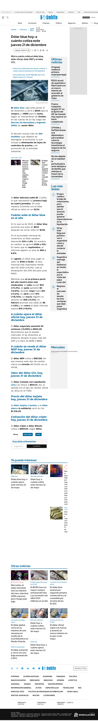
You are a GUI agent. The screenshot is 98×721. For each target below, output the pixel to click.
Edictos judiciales (19, 695)
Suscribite (36, 446)
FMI (79, 12)
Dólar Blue (32, 29)
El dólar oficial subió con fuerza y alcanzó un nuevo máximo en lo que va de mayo (58, 632)
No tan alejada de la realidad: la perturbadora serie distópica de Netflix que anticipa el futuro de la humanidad (58, 166)
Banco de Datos (18, 680)
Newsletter (93, 23)
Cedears (75, 351)
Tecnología (68, 688)
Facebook (17, 668)
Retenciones (60, 12)
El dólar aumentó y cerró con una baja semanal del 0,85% (19, 654)
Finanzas (46, 23)
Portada (15, 676)
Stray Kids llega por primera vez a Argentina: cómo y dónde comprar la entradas (62, 241)
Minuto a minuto (18, 582)
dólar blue (19, 107)
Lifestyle (72, 680)
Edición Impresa (55, 684)
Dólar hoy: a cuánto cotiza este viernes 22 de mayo (38, 483)
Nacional (15, 684)
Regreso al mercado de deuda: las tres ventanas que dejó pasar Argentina (62, 297)
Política (59, 23)
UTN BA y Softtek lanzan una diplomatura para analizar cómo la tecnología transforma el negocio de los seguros (58, 139)
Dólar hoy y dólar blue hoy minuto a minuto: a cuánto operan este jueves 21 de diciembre (30, 69)
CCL (14, 385)
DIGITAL (22, 703)
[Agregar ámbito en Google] (22, 50)
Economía (32, 23)
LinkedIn (28, 668)
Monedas (54, 351)
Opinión (85, 23)
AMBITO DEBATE (65, 703)
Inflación (71, 12)
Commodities (67, 351)
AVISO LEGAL (72, 691)
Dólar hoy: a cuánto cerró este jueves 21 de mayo (67, 522)
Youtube (34, 668)
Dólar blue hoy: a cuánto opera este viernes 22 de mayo (19, 483)
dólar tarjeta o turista (25, 405)
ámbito (13, 29)
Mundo (27, 684)
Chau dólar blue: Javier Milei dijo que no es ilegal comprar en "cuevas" (29, 76)
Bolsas (60, 351)
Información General (21, 688)
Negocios (72, 23)
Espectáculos (52, 688)
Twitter (12, 668)
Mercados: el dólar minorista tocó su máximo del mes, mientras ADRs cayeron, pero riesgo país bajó (26, 174)
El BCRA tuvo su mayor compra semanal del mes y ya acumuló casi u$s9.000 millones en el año (39, 594)
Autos (38, 688)
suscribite (86, 17)
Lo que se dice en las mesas (23, 12)
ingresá (93, 17)
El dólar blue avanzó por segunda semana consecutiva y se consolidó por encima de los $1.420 (46, 173)
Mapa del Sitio (17, 691)
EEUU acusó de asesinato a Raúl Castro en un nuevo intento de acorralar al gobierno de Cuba (58, 89)
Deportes (39, 684)
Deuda (51, 12)
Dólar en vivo (40, 12)
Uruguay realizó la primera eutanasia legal (58, 71)
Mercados (35, 680)
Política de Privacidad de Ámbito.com (45, 691)
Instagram (22, 668)
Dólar (20, 23)
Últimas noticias (31, 676)
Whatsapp (39, 668)
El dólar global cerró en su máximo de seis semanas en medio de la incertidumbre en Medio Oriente (19, 633)
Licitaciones (49, 695)
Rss (79, 688)
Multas (36, 695)
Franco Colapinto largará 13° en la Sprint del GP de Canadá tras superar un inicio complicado (58, 113)
